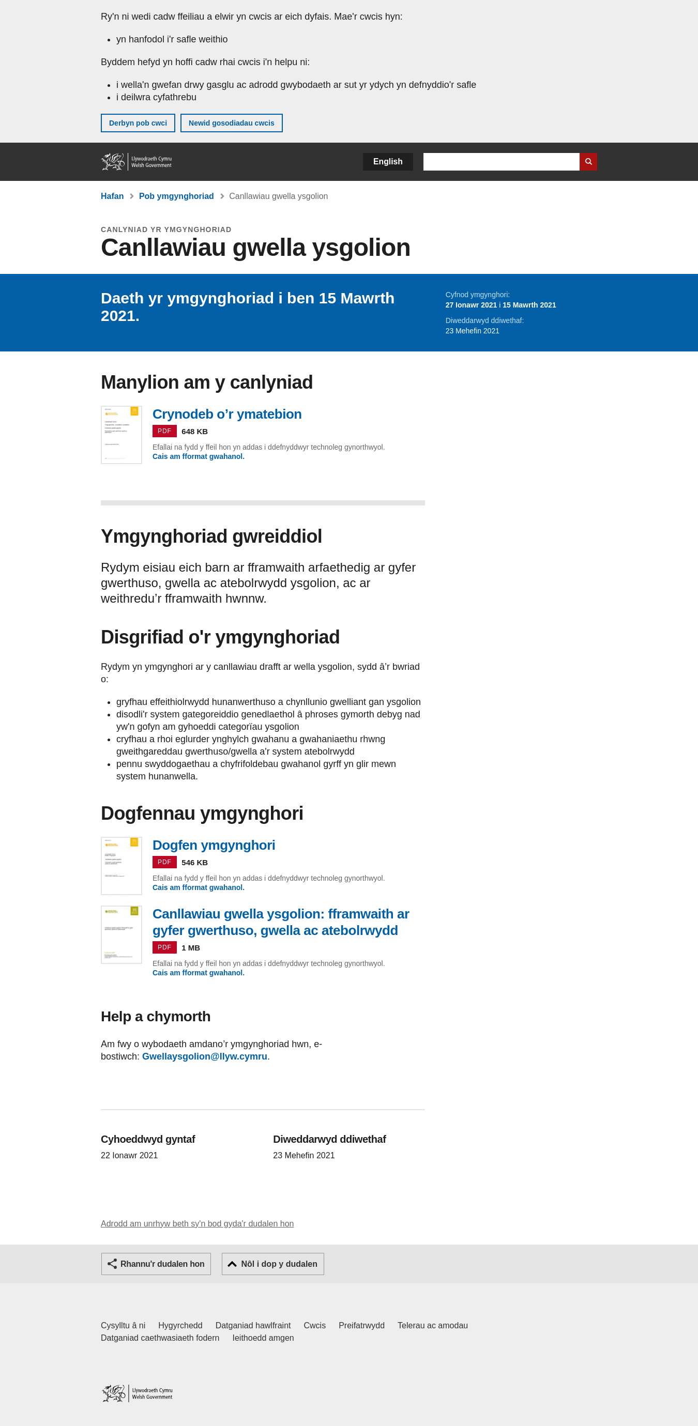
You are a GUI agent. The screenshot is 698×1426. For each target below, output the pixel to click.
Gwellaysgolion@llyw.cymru (204, 1056)
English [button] (388, 161)
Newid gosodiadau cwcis (232, 123)
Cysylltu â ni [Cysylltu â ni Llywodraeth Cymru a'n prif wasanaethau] (123, 1325)
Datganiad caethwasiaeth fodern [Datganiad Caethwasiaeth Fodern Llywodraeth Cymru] (160, 1337)
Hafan (112, 196)
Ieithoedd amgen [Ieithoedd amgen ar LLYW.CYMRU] (263, 1337)
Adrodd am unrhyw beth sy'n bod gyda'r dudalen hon (197, 1223)
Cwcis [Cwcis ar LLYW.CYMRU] (315, 1325)
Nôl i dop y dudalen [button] (279, 1264)
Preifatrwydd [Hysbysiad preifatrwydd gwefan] (362, 1325)
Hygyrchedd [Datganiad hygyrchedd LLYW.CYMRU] (180, 1325)
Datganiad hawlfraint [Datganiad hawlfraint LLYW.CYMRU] (253, 1325)
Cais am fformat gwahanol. (199, 456)
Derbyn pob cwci (138, 123)
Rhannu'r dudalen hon (162, 1264)
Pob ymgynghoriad (176, 196)
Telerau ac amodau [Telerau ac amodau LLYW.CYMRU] (433, 1325)
